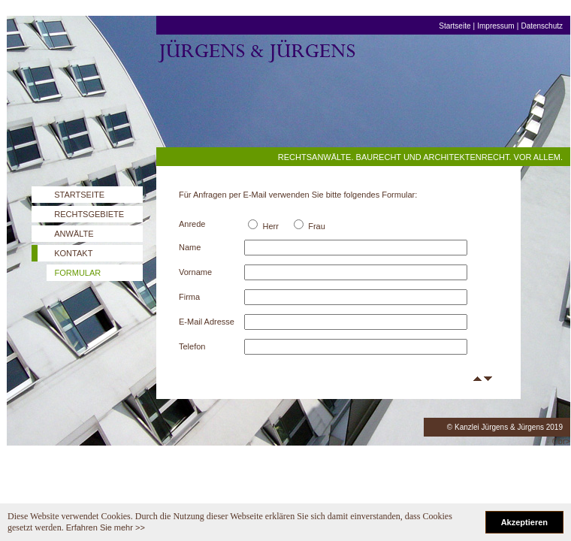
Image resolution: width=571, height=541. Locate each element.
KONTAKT (73, 253)
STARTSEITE (79, 194)
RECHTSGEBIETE (89, 214)
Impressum (495, 26)
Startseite (454, 26)
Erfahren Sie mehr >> (105, 527)
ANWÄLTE (73, 233)
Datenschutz (542, 26)
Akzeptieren (524, 522)
